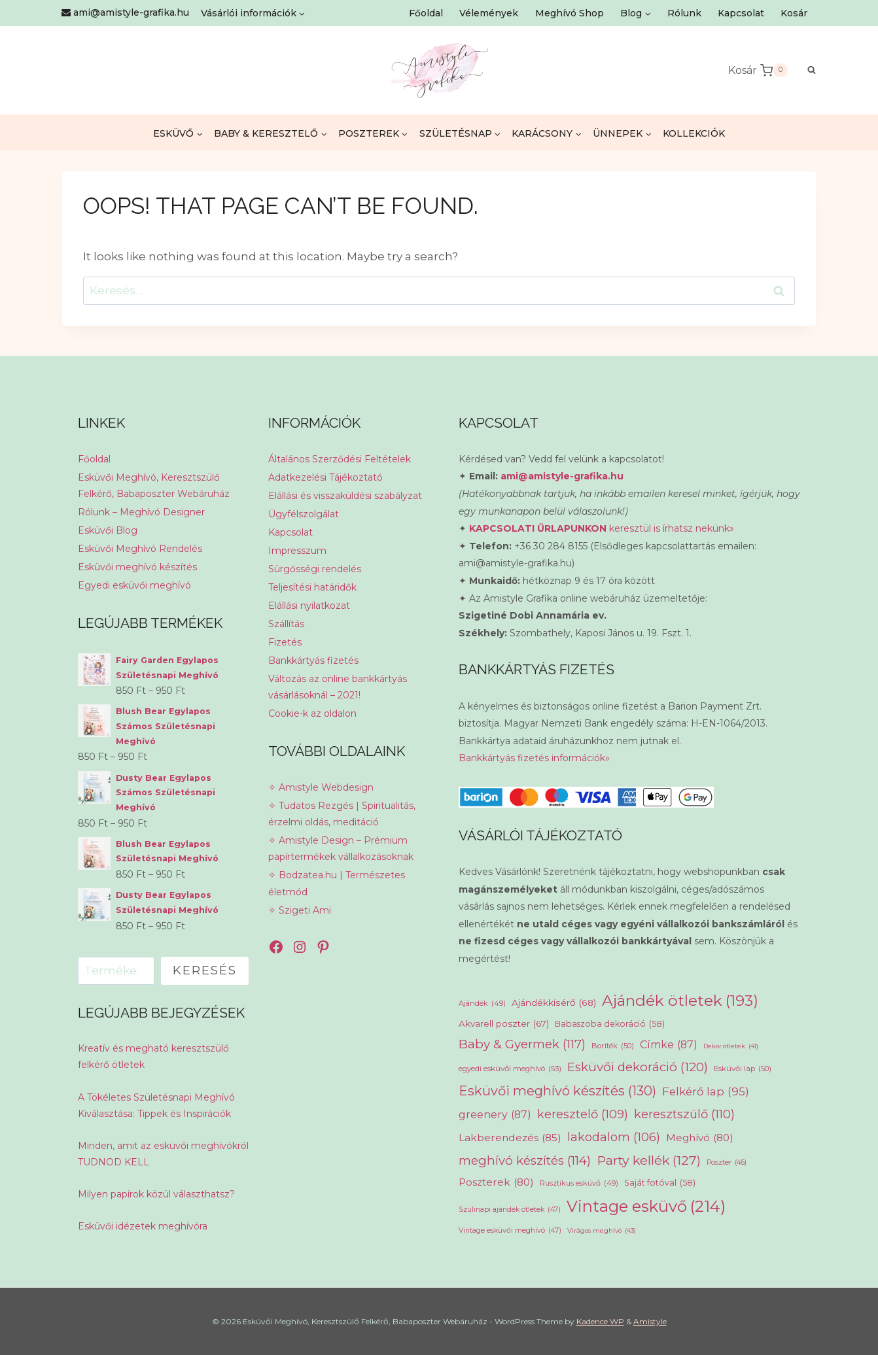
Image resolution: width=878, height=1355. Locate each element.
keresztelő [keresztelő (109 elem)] (582, 1114)
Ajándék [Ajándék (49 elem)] (482, 1003)
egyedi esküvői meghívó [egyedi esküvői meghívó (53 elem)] (510, 1068)
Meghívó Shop (569, 13)
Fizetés (285, 642)
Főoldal (426, 13)
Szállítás (286, 624)
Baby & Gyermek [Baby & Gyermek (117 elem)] (522, 1044)
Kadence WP (600, 1321)
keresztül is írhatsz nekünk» (601, 528)
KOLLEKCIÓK (694, 133)
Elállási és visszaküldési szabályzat (345, 496)
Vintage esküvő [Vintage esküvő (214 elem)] (646, 1207)
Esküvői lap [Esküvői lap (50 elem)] (742, 1069)
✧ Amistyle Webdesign (321, 787)
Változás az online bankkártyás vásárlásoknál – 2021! (337, 687)
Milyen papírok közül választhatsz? (156, 1194)
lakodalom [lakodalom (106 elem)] (613, 1137)
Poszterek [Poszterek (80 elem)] (496, 1182)
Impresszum (297, 551)
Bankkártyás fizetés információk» (534, 758)
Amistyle (650, 1321)
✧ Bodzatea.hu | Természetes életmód (336, 883)
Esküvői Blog (107, 530)
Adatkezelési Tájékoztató (325, 477)
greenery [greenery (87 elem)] (495, 1115)
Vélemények (488, 13)
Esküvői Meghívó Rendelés (140, 549)
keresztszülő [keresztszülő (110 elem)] (684, 1114)
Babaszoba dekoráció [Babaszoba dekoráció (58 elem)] (610, 1024)
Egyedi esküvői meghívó (134, 585)
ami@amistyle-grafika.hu (561, 476)
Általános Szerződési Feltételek (339, 459)
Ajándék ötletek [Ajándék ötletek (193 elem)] (680, 1000)
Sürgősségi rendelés (314, 569)
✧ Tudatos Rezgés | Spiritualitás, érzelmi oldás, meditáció (341, 814)
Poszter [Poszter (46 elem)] (726, 1162)
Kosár (794, 13)
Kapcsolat (741, 13)
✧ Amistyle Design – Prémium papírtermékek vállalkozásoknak (340, 848)
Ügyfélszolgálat (303, 514)
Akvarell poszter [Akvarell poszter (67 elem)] (504, 1024)
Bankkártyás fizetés (313, 660)
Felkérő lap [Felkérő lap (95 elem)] (705, 1092)
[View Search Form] (805, 70)
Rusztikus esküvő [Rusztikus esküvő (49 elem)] (579, 1183)
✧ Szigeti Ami (299, 910)
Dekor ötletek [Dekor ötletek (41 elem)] (730, 1046)
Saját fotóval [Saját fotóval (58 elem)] (659, 1183)
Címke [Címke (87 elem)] (668, 1045)
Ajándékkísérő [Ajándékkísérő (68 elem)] (554, 1002)
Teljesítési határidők (312, 587)
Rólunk (684, 13)
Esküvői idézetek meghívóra (142, 1226)
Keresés (205, 970)
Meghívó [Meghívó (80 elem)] (699, 1137)
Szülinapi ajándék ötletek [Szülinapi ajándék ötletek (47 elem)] (510, 1209)
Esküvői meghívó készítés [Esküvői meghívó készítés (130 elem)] (557, 1091)
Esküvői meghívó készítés (137, 567)
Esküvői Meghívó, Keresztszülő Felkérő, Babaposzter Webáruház (154, 486)
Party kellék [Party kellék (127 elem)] (649, 1160)
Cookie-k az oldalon (312, 713)
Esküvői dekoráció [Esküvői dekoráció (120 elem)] (637, 1067)
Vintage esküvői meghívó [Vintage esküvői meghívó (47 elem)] (510, 1230)
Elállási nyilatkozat (309, 605)
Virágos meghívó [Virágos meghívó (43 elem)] (601, 1231)
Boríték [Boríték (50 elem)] (612, 1046)
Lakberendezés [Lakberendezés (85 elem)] (510, 1138)
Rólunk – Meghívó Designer (141, 512)
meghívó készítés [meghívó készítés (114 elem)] (525, 1160)
